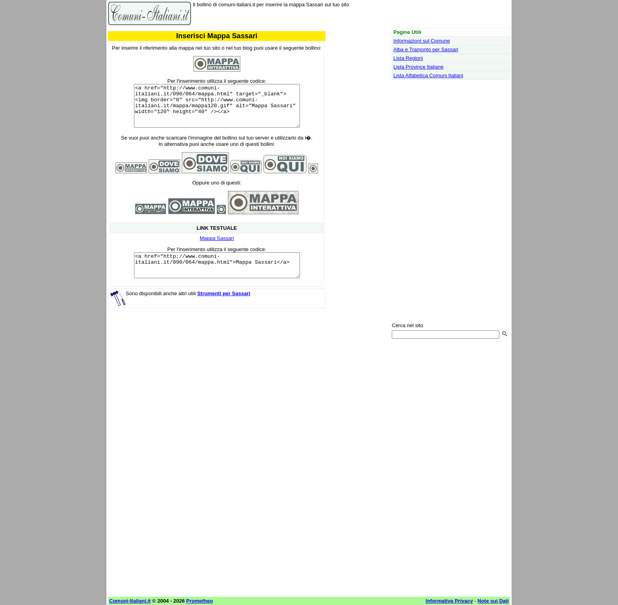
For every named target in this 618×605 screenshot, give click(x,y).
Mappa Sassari (217, 246)
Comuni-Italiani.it (130, 601)
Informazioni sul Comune (421, 41)
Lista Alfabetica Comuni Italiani (428, 75)
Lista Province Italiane (418, 67)
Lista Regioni (408, 58)
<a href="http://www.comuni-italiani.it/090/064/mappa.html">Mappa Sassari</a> (217, 276)
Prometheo (199, 601)
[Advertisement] (217, 383)
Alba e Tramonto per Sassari (425, 49)
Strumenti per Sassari (223, 306)
